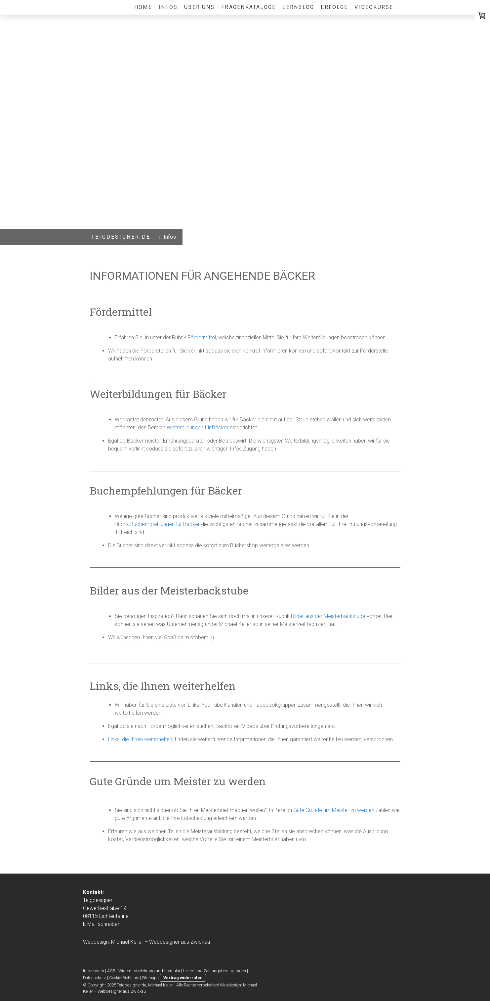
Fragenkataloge (248, 7)
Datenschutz (94, 977)
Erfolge (334, 7)
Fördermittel (201, 337)
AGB (111, 970)
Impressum (93, 970)
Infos (168, 7)
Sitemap (149, 977)
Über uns (199, 7)
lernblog (298, 7)
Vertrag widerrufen (182, 977)
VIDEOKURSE (373, 7)
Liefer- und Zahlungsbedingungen (214, 970)
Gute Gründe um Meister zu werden (333, 810)
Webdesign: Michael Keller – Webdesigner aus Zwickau (146, 942)
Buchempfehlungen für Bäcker (165, 524)
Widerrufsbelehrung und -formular (149, 970)
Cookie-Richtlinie (124, 977)
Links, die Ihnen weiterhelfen (140, 739)
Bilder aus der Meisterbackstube (328, 616)
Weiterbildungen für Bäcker (197, 427)
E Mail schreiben (101, 924)
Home (143, 7)
